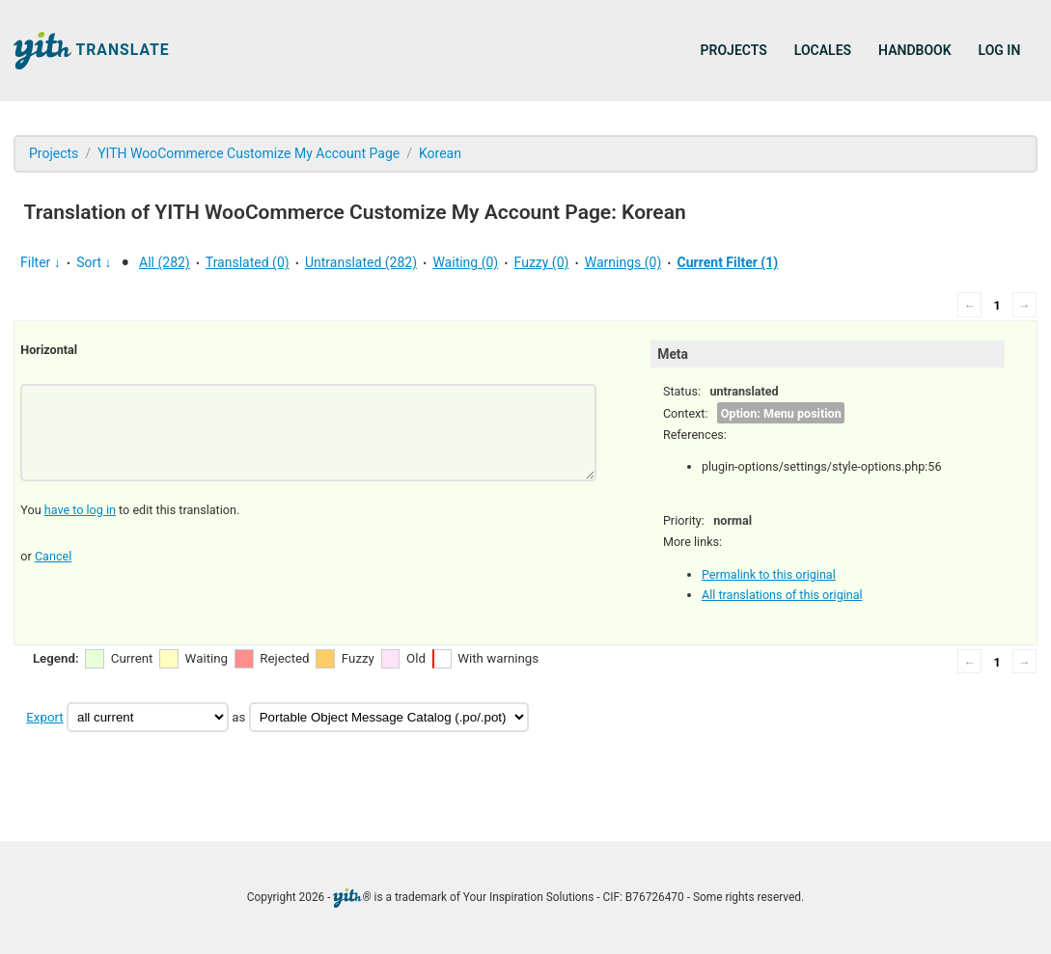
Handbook (914, 50)
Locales (822, 50)
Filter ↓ (40, 262)
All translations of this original (782, 594)
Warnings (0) (623, 262)
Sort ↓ (93, 262)
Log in (1000, 50)
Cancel (53, 556)
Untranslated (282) (361, 262)
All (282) (164, 262)
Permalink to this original (769, 574)
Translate (92, 50)
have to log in (80, 510)
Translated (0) (248, 262)
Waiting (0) (465, 262)
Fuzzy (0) (541, 262)
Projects (734, 50)
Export (44, 717)
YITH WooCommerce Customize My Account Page (248, 153)
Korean (440, 153)
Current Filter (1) (728, 262)
